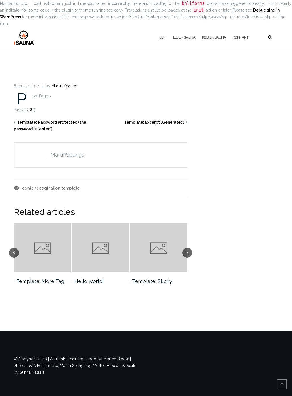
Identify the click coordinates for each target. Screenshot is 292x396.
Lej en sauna (184, 37)
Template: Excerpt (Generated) (154, 122)
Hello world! (89, 281)
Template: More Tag (40, 281)
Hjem (162, 37)
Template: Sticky (152, 281)
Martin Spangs (64, 86)
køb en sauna (214, 37)
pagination (49, 188)
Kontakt (241, 37)
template (71, 188)
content (30, 188)
